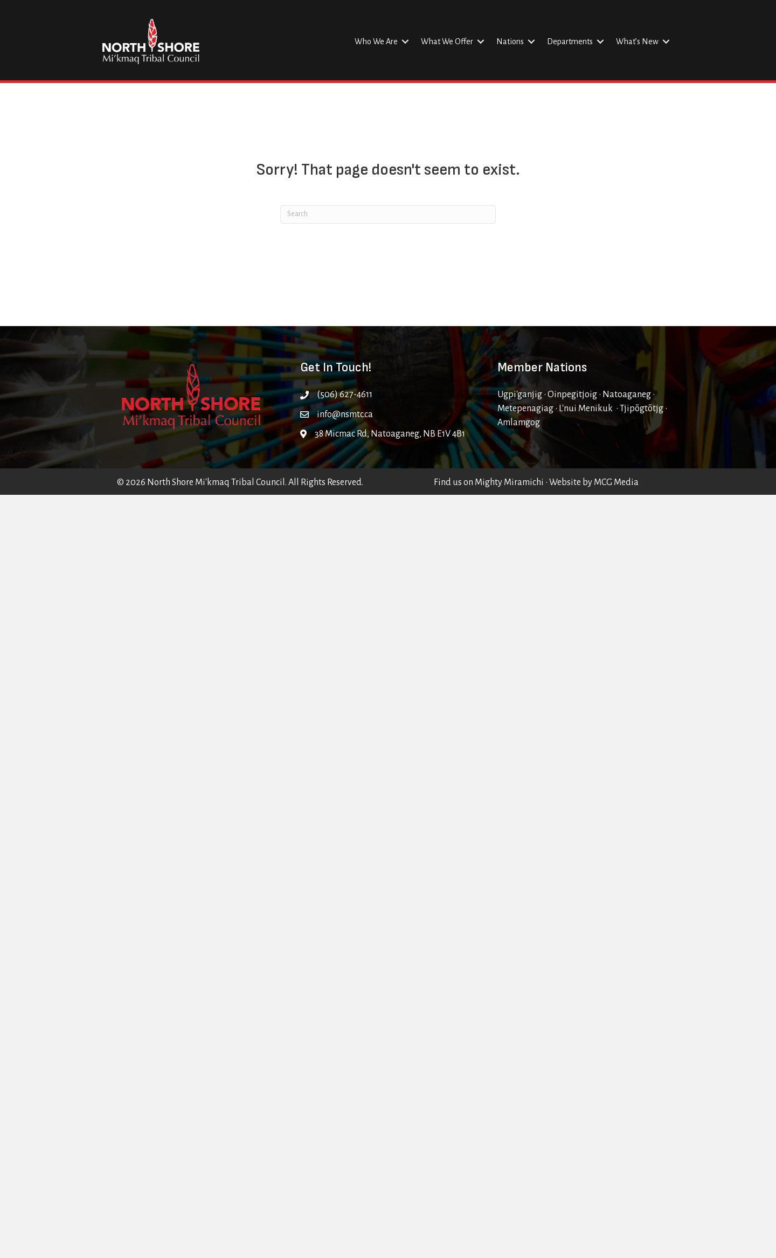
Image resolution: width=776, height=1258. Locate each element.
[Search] (388, 214)
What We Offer (447, 41)
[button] (405, 41)
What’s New (637, 41)
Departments (570, 41)
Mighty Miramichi (509, 482)
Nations (510, 41)
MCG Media (616, 482)
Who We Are (376, 41)
